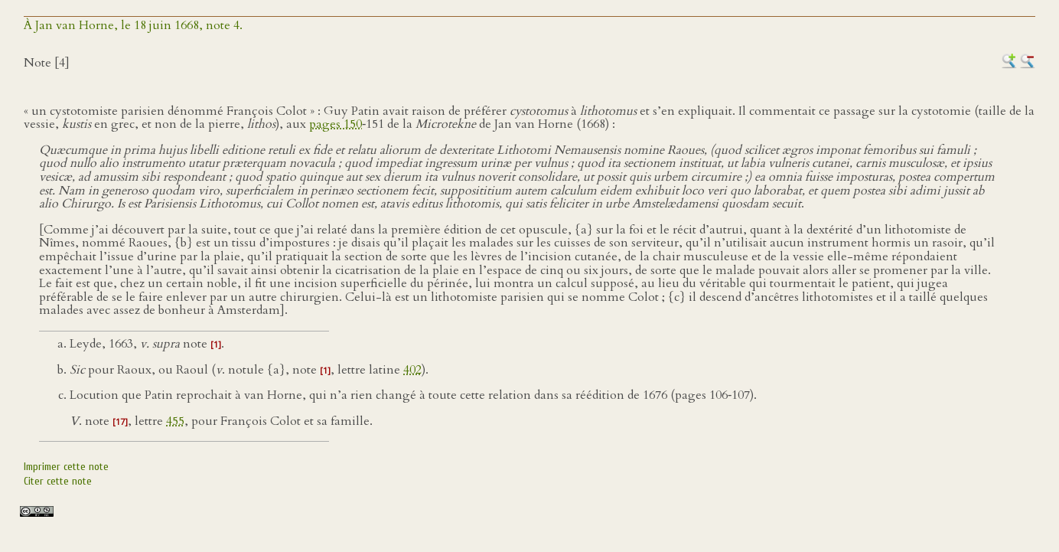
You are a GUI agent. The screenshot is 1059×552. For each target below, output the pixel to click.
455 (175, 421)
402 (412, 369)
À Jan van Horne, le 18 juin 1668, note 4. (133, 25)
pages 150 (335, 124)
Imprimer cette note (66, 466)
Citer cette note (58, 481)
